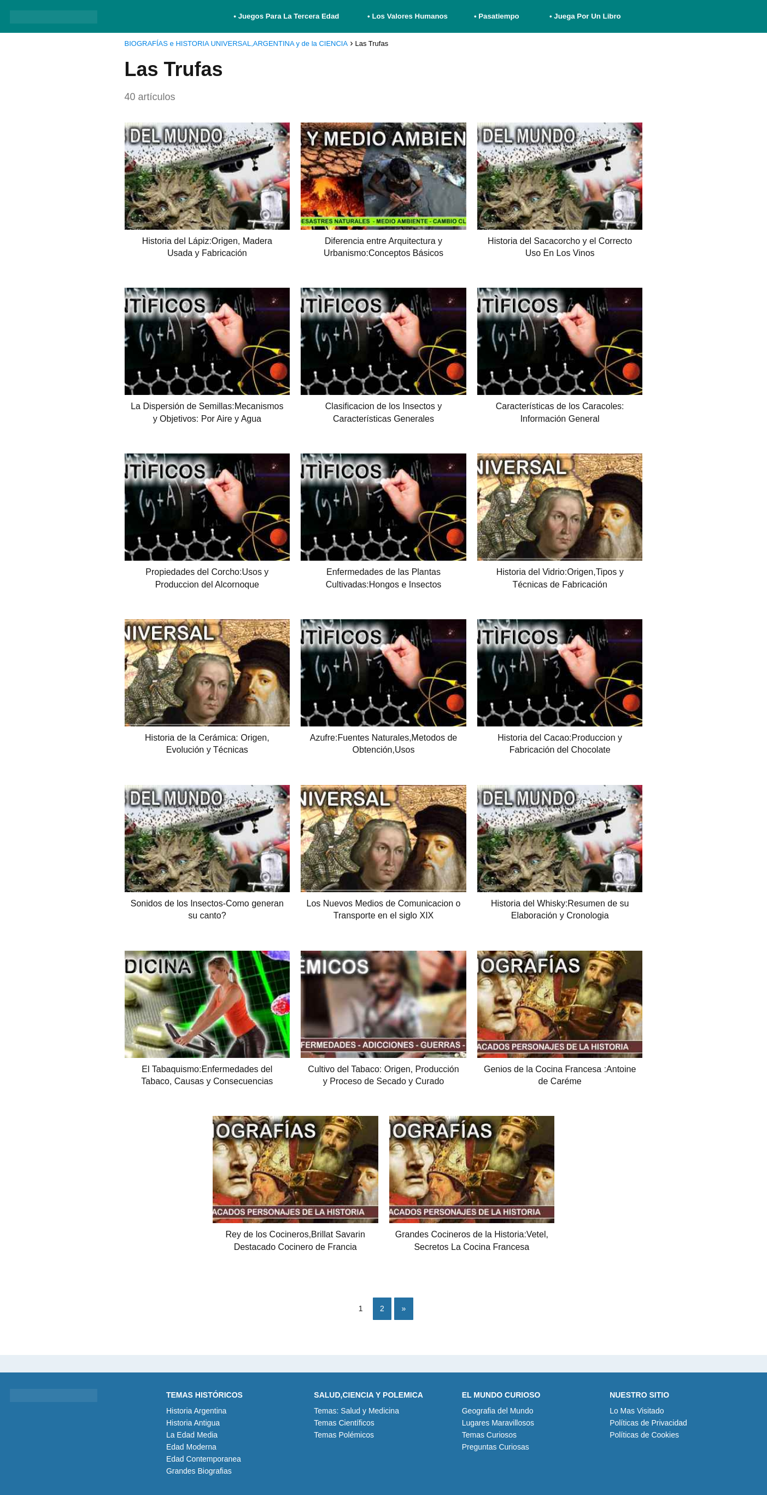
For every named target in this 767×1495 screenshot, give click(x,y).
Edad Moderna (191, 1446)
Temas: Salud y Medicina (356, 1410)
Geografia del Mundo (498, 1410)
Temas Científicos (344, 1422)
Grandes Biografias (199, 1471)
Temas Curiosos (489, 1434)
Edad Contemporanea (203, 1459)
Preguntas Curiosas (495, 1446)
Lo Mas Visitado (637, 1410)
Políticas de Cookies (644, 1434)
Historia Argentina (196, 1410)
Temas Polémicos (344, 1434)
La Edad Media (192, 1434)
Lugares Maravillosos (498, 1422)
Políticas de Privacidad (648, 1422)
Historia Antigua (193, 1422)
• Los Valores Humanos (407, 16)
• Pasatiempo (496, 16)
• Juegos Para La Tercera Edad (287, 16)
